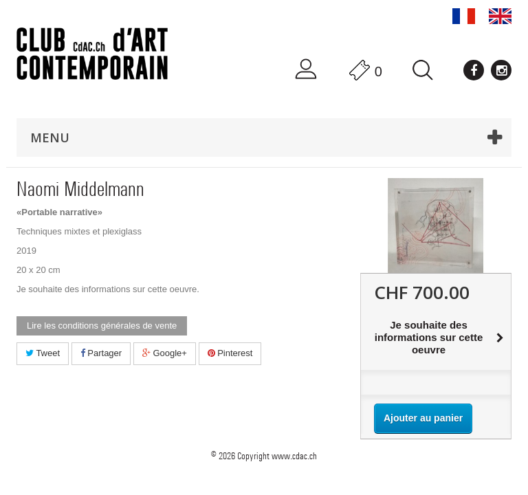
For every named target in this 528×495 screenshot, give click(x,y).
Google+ (164, 353)
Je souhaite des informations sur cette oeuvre (106, 289)
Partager (101, 353)
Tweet (42, 353)
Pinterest (230, 353)
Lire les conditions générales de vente (102, 325)
